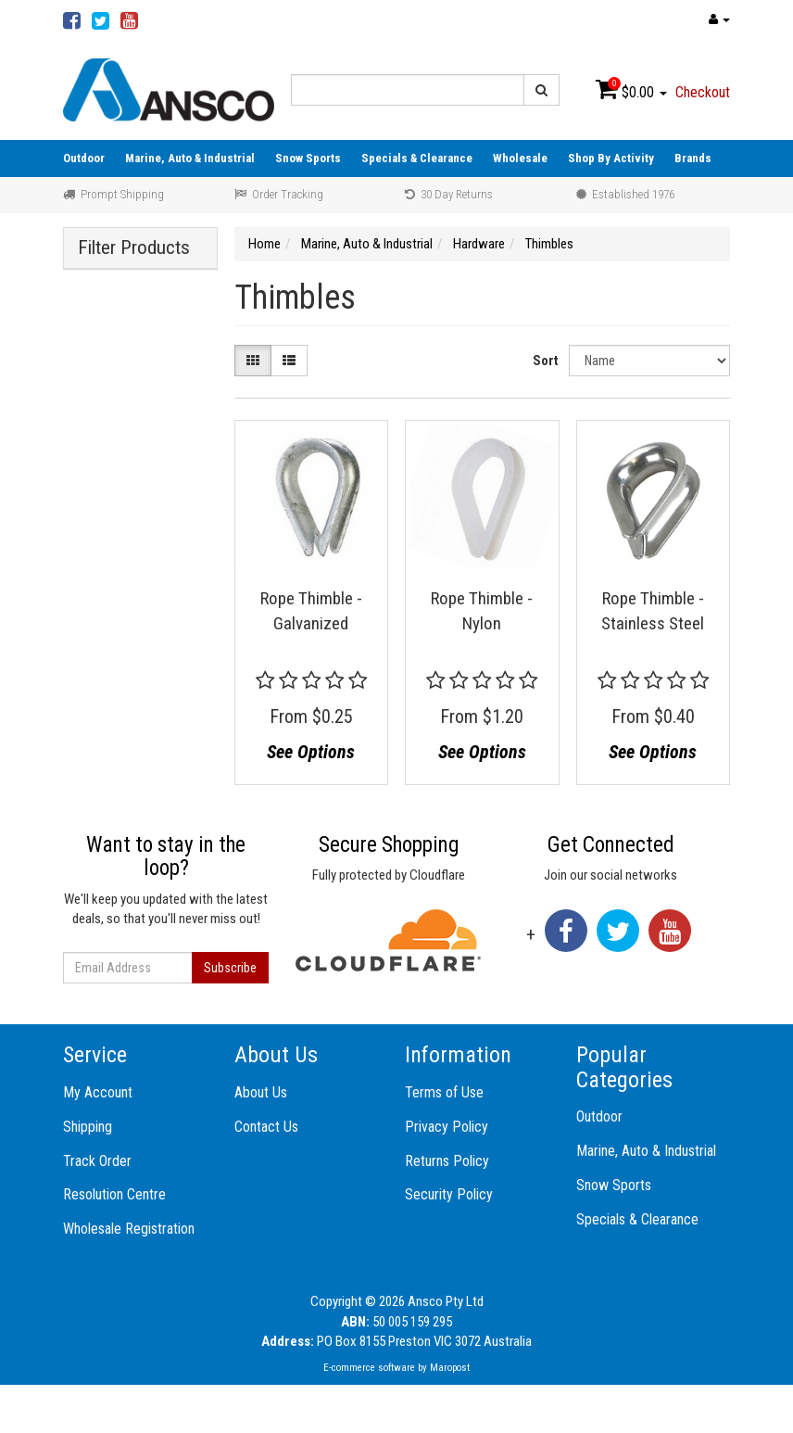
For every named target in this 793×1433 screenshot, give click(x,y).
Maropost (450, 1368)
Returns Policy (447, 1161)
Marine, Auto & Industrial (190, 158)
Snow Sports (308, 158)
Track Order (97, 1161)
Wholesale (520, 158)
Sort (546, 360)
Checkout (702, 92)
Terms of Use (444, 1092)
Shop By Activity (611, 158)
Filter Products (134, 248)
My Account (97, 1092)
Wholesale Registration (129, 1228)
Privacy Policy (446, 1126)
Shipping (87, 1126)
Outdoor (84, 158)
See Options (311, 752)
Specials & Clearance (416, 158)
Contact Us (266, 1126)
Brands (692, 158)
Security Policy (449, 1194)
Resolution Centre (114, 1194)
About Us (260, 1092)
